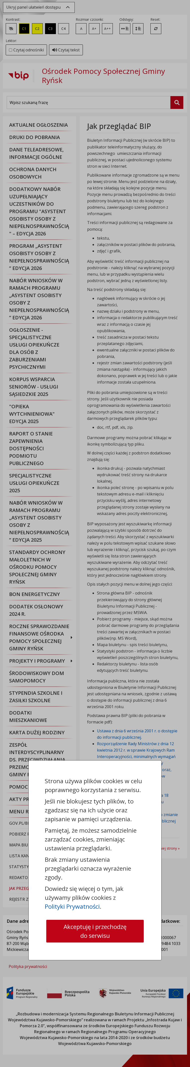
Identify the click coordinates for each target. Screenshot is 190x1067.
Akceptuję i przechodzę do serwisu (95, 931)
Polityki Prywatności (72, 906)
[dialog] (95, 533)
